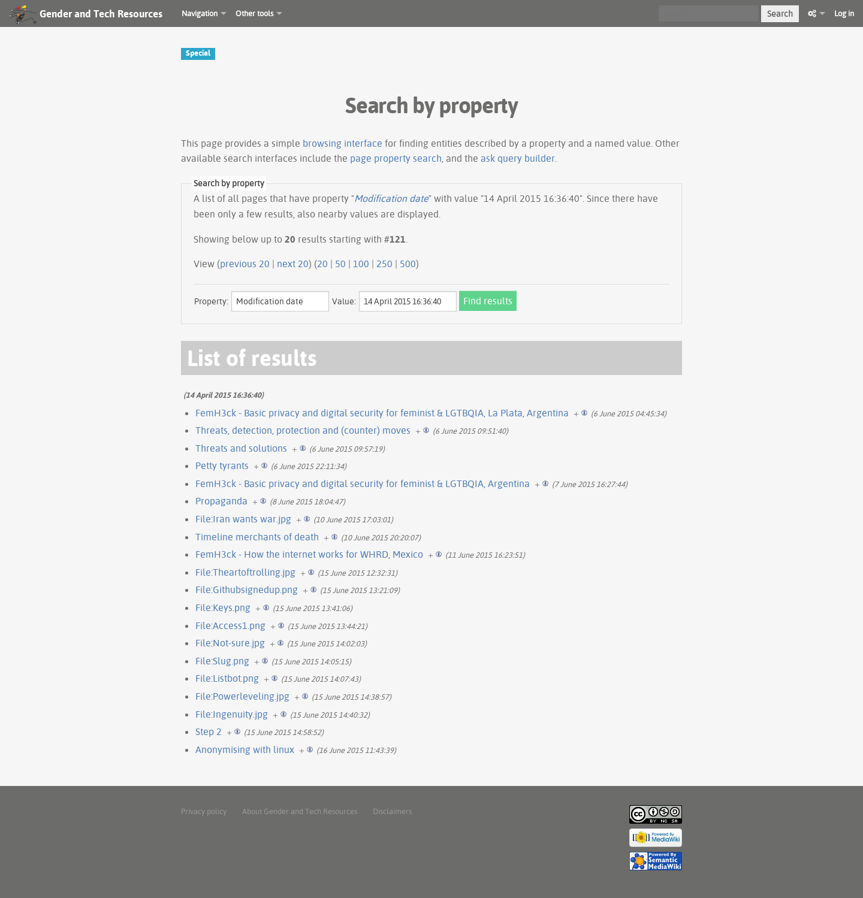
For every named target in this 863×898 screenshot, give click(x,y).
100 (361, 264)
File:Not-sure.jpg (230, 643)
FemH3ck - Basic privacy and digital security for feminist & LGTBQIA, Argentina (362, 483)
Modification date (391, 198)
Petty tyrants (222, 465)
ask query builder (518, 158)
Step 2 (208, 731)
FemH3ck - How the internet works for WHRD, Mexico (309, 554)
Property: (211, 301)
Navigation (200, 13)
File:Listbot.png (227, 678)
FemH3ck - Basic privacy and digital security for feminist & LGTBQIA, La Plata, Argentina (382, 413)
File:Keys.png (223, 607)
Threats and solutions (241, 448)
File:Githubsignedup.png (246, 589)
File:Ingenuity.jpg (231, 714)
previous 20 (245, 264)
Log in (844, 13)
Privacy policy (204, 811)
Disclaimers (392, 811)
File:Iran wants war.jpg (243, 519)
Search (780, 13)
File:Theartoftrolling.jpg (245, 572)
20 (322, 264)
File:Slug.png (222, 661)
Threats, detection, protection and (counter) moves (303, 430)
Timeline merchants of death (257, 537)
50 (340, 264)
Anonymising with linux (244, 749)
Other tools (254, 13)
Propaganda (221, 501)
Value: (344, 301)
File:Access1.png (230, 625)
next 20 (293, 264)
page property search (396, 158)
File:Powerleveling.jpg (242, 696)
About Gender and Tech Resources (299, 811)
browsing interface (342, 143)
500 (408, 264)
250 (384, 264)
